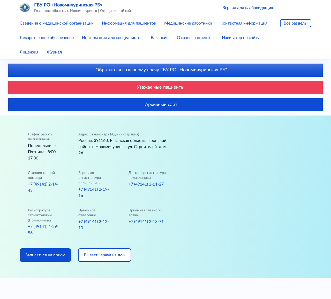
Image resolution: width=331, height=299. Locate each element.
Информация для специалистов (112, 38)
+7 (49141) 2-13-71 (146, 222)
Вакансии (160, 38)
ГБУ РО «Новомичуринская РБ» (68, 5)
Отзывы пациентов (195, 38)
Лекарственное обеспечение (47, 38)
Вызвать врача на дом (104, 255)
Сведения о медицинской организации (57, 23)
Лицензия (29, 52)
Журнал (54, 52)
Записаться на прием (45, 255)
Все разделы (296, 23)
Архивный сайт (165, 104)
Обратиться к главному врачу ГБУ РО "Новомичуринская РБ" (165, 70)
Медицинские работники (188, 23)
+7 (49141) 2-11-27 (146, 184)
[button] (284, 8)
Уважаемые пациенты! (165, 87)
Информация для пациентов (129, 23)
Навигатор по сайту (240, 38)
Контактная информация (243, 23)
